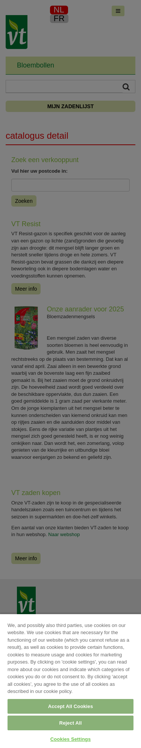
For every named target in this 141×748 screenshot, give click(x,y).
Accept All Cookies (70, 706)
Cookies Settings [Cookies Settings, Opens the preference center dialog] (70, 739)
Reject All (70, 723)
